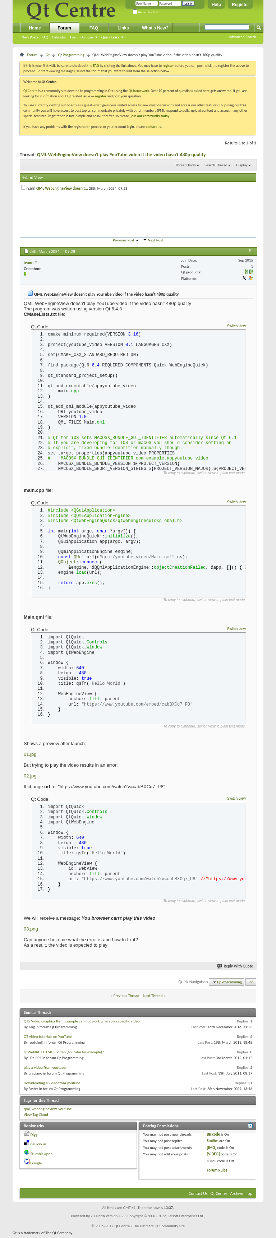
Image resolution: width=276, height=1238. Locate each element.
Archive (236, 1195)
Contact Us (198, 1195)
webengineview (44, 1110)
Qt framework (139, 90)
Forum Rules (217, 1172)
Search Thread (215, 165)
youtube (65, 1110)
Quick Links (110, 37)
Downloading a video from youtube (52, 1084)
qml (27, 1110)
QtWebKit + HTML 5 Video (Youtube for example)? (64, 1054)
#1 (251, 250)
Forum (64, 28)
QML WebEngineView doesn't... (62, 188)
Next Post (155, 240)
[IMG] (211, 1149)
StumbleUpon (42, 1155)
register (100, 96)
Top (251, 983)
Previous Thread (126, 998)
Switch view (236, 326)
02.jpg (30, 777)
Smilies (212, 1143)
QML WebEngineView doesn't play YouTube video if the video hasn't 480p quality (121, 155)
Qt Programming (71, 54)
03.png (31, 931)
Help (216, 4)
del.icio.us (39, 1146)
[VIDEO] (213, 1156)
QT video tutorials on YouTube (48, 1038)
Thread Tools (185, 165)
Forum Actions (81, 37)
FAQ (45, 37)
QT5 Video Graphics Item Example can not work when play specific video (82, 1023)
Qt (48, 54)
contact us (153, 126)
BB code (213, 1136)
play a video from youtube (45, 1069)
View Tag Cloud (36, 1116)
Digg (34, 1136)
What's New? (155, 28)
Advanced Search (242, 36)
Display (242, 165)
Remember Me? (146, 12)
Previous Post (123, 240)
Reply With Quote (235, 968)
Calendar (59, 37)
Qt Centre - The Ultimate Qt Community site (149, 1227)
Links (123, 28)
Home (35, 28)
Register (240, 4)
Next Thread (153, 998)
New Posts (30, 37)
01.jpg (30, 756)
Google (36, 1165)
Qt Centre (30, 90)
